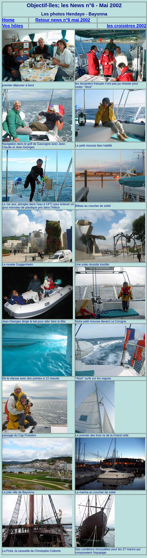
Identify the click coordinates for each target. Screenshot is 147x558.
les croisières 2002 (126, 25)
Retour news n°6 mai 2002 (62, 19)
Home (8, 19)
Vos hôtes (12, 25)
